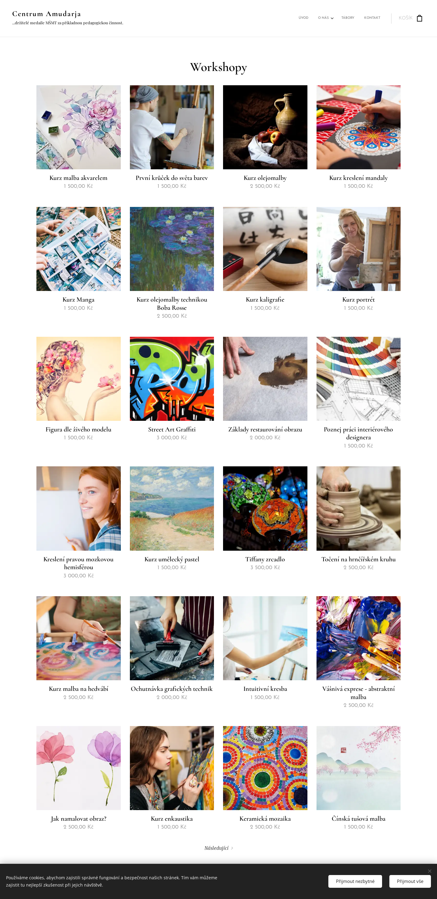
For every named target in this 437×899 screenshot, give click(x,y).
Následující (217, 848)
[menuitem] (350, 18)
